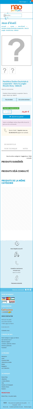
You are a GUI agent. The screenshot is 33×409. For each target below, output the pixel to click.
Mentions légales (5, 341)
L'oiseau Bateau (5, 381)
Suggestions (24, 156)
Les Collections (5, 368)
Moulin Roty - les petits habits (8, 396)
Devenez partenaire (6, 345)
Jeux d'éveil (21, 26)
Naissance (4, 356)
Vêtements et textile (6, 362)
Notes (25, 148)
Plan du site (5, 406)
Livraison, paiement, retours (8, 343)
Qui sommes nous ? (6, 339)
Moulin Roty (4, 377)
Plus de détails (9, 99)
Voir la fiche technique (24, 99)
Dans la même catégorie (13, 156)
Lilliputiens (4, 379)
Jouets (12, 26)
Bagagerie (4, 366)
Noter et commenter (7, 89)
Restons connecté (19, 290)
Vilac (2, 383)
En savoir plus (10, 144)
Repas (3, 364)
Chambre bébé (5, 360)
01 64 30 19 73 (13, 132)
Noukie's (3, 388)
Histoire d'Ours (5, 387)
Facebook (3, 347)
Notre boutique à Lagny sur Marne (10, 337)
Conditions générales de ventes (16, 406)
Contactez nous (5, 330)
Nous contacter (7, 316)
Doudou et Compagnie (7, 385)
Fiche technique (10, 148)
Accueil (3, 26)
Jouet (2, 358)
